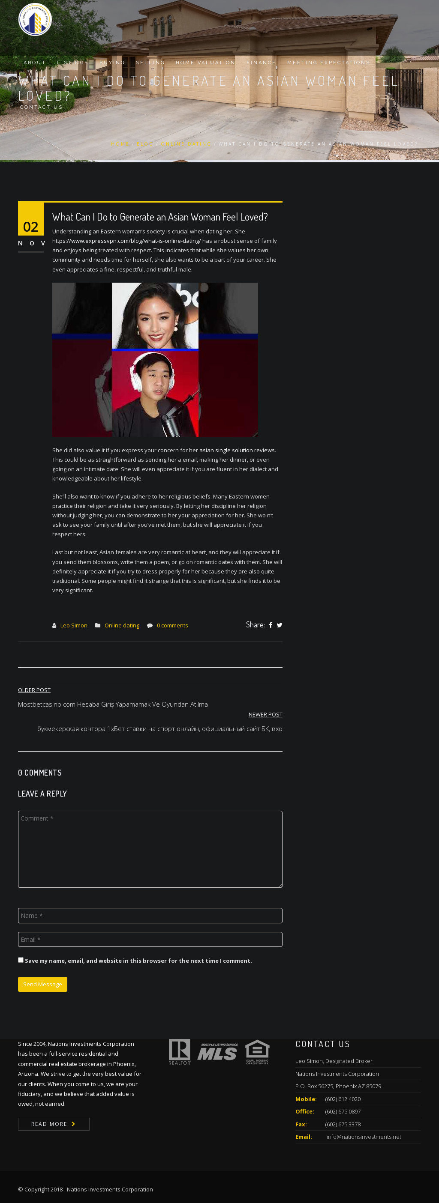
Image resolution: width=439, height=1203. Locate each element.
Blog (145, 144)
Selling (150, 63)
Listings (73, 63)
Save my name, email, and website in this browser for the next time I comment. (138, 960)
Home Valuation (206, 63)
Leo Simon (73, 625)
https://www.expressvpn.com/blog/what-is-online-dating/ (126, 241)
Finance (262, 63)
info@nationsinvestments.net (363, 1136)
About (35, 63)
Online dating (186, 144)
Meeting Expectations (328, 63)
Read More (49, 1124)
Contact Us (41, 107)
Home (120, 144)
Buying (112, 63)
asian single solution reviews (237, 450)
